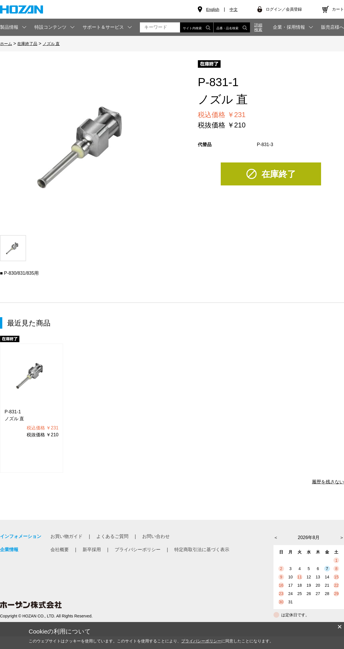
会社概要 (59, 549)
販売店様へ (332, 27)
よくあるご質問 (112, 536)
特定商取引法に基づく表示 (201, 549)
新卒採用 (92, 549)
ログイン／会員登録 (284, 9)
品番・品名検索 (231, 27)
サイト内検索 (196, 27)
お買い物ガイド (66, 536)
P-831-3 (265, 144)
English (212, 9)
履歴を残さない (328, 481)
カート (338, 9)
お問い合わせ (156, 536)
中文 (234, 9)
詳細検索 (258, 27)
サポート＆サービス (103, 27)
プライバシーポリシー (138, 549)
